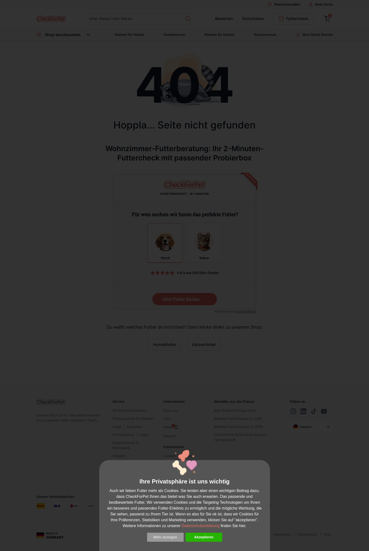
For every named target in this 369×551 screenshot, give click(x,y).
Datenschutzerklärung (200, 526)
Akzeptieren (203, 537)
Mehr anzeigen (165, 537)
